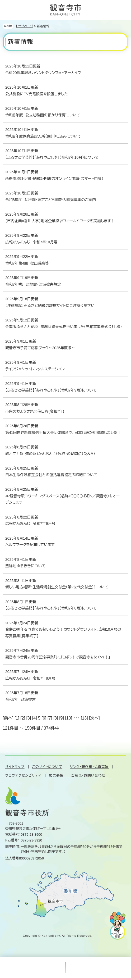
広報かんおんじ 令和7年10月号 (31, 242)
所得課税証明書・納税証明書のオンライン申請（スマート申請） (54, 178)
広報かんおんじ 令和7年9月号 (30, 523)
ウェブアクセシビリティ (23, 775)
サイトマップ (15, 767)
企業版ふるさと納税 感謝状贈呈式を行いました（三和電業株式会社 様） (63, 327)
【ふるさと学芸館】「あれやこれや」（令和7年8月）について (50, 608)
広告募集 (56, 775)
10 (68, 718)
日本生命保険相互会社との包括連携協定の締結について (51, 475)
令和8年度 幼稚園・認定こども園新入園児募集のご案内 (50, 200)
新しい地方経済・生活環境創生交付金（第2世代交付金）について (56, 587)
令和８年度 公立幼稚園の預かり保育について (42, 115)
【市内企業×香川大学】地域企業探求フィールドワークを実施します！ (60, 221)
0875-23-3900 (31, 834)
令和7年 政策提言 (20, 699)
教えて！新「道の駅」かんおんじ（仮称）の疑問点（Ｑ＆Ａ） (50, 454)
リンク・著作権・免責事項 (89, 767)
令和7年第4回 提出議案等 (27, 263)
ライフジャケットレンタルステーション (35, 369)
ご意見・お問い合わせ (88, 775)
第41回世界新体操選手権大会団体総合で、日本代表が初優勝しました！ (63, 432)
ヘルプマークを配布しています (30, 545)
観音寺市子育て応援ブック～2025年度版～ (40, 348)
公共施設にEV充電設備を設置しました (36, 94)
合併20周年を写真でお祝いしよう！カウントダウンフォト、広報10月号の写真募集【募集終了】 (63, 632)
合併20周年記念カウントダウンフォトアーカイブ (43, 73)
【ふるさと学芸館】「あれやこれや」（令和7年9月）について (50, 390)
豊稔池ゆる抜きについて (25, 566)
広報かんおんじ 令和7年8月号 (30, 678)
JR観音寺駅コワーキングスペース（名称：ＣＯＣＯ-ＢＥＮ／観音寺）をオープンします (62, 499)
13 (84, 718)
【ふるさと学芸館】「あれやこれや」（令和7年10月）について (52, 157)
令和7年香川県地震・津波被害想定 (33, 284)
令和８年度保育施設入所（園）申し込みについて (43, 136)
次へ (94, 718)
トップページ (24, 26)
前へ (8, 718)
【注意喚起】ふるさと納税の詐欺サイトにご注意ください (50, 305)
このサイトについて (47, 767)
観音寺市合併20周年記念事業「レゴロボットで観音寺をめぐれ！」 (57, 657)
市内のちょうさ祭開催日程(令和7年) (34, 411)
